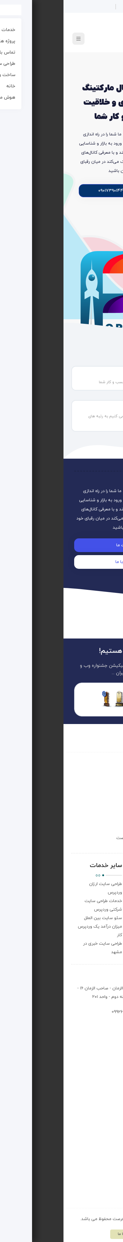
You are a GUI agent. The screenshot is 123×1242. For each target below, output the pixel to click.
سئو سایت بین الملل (39, 918)
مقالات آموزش (98, 909)
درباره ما (104, 884)
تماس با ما (102, 892)
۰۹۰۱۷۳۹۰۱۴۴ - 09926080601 (74, 1012)
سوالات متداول (98, 901)
